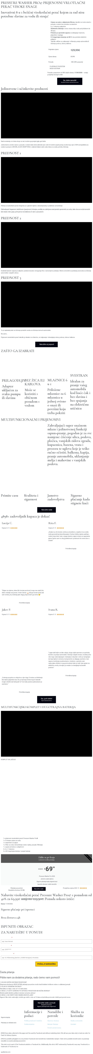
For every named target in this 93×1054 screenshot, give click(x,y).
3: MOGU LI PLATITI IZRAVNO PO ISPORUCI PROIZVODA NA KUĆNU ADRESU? (25, 991)
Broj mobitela (6, 946)
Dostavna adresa (7, 954)
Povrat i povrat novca (54, 1028)
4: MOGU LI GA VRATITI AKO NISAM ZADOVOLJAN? (16, 995)
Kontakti (73, 1024)
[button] (46, 982)
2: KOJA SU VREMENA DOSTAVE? (11, 986)
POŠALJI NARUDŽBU (46, 964)
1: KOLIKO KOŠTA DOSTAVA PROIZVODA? (13, 982)
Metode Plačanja (52, 1024)
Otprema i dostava (53, 1021)
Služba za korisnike (77, 1021)
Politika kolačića (29, 1024)
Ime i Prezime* (6, 937)
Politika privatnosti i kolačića (33, 1021)
